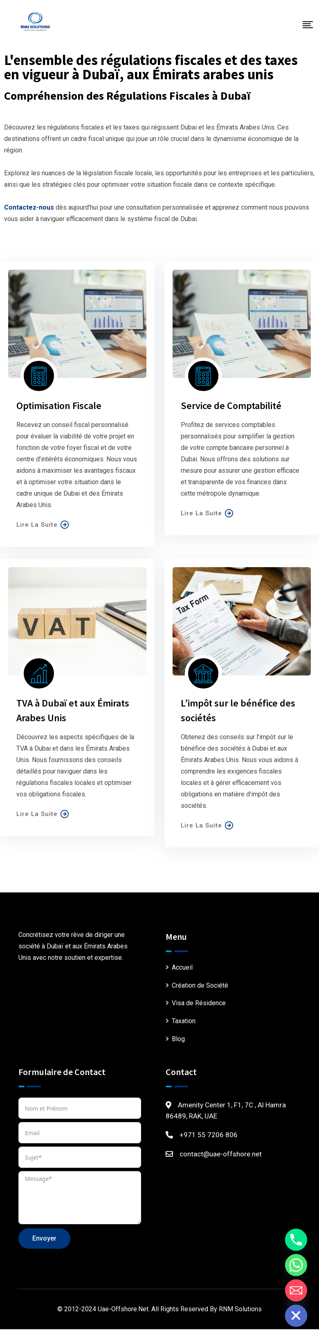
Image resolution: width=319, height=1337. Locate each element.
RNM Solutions (240, 1309)
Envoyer (44, 1238)
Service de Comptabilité (231, 405)
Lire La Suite (42, 525)
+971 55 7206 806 (209, 1135)
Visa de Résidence (199, 1003)
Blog (178, 1039)
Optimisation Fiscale (58, 405)
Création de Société (200, 985)
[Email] (296, 1290)
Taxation (183, 1021)
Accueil (182, 967)
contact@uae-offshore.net (221, 1154)
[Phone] (296, 1240)
